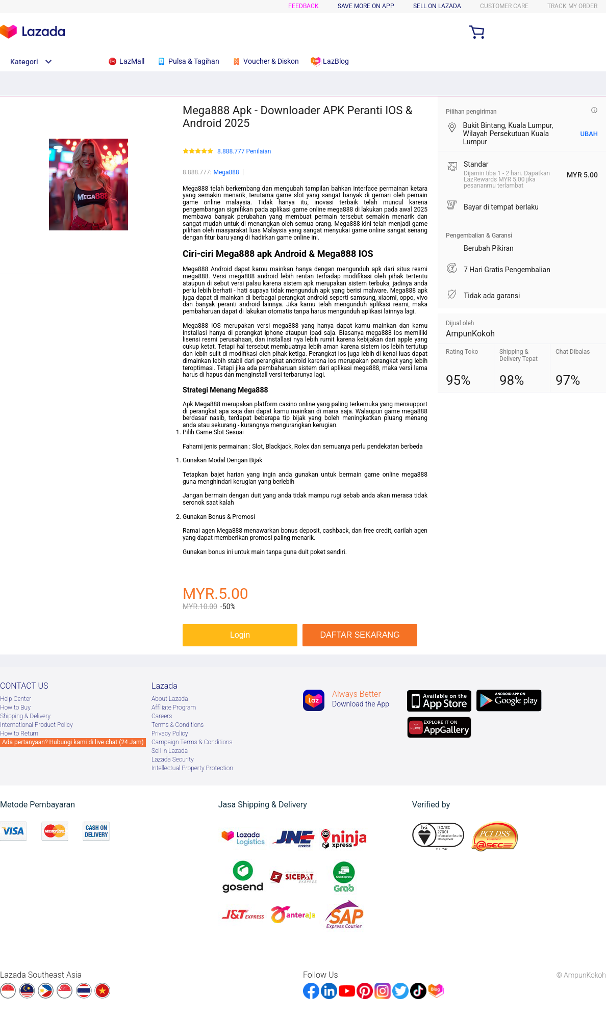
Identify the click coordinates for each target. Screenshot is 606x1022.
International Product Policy (36, 724)
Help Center (15, 698)
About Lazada (170, 698)
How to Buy (15, 707)
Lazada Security (173, 759)
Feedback (303, 6)
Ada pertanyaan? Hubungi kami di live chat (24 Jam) (73, 742)
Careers (162, 716)
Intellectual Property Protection (192, 768)
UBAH (589, 134)
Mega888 (226, 172)
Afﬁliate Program (174, 707)
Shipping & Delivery (25, 716)
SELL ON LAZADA (437, 6)
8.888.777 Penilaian (244, 151)
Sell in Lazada (170, 750)
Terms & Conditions (178, 724)
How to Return (19, 733)
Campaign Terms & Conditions (192, 742)
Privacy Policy (170, 733)
